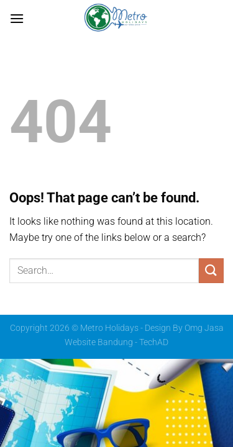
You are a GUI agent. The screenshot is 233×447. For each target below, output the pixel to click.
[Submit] (211, 270)
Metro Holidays (109, 328)
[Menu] (16, 18)
